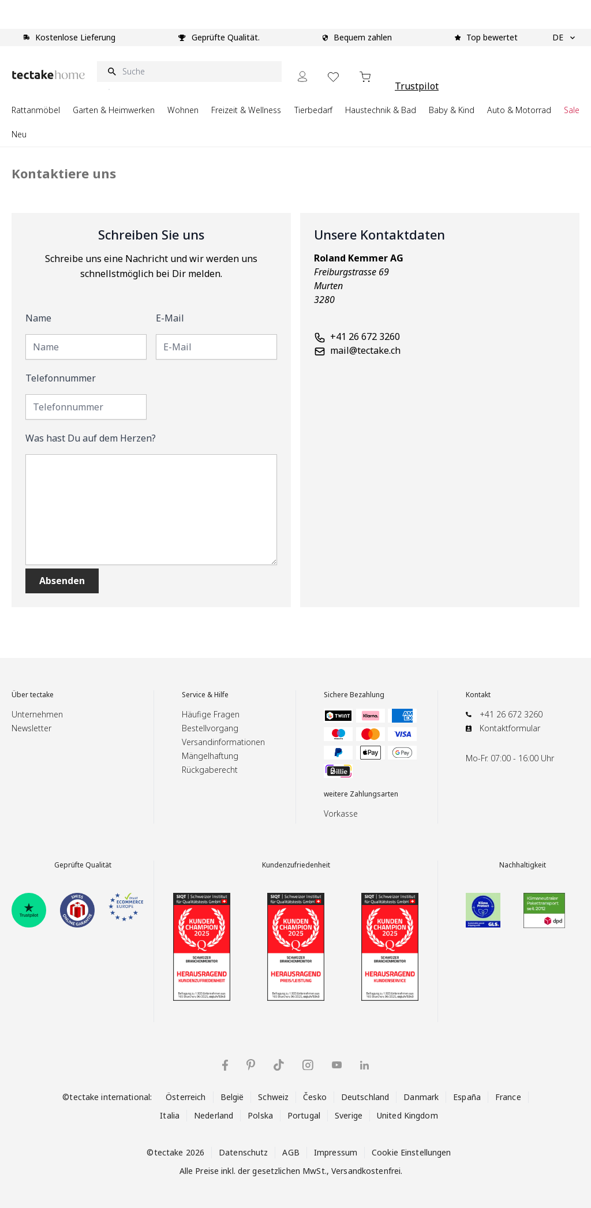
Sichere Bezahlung (354, 695)
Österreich (185, 1096)
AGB (290, 1152)
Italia (169, 1115)
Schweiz (273, 1096)
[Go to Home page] (48, 74)
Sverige (348, 1115)
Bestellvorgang (210, 728)
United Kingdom (407, 1115)
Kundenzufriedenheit (296, 865)
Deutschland (365, 1096)
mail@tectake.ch (365, 350)
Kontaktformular (510, 728)
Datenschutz (243, 1152)
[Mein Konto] (302, 76)
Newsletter (31, 728)
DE (563, 37)
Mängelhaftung (210, 755)
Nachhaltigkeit (522, 865)
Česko (315, 1096)
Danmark (421, 1096)
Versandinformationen (223, 741)
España (467, 1096)
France (508, 1096)
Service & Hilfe (205, 695)
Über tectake (33, 695)
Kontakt (478, 695)
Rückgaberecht (210, 769)
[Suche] (189, 71)
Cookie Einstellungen (411, 1152)
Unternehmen (37, 714)
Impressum (335, 1152)
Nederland (213, 1115)
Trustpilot (417, 86)
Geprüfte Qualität (82, 865)
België (232, 1096)
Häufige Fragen (211, 714)
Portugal (303, 1115)
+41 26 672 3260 (365, 336)
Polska (260, 1115)
